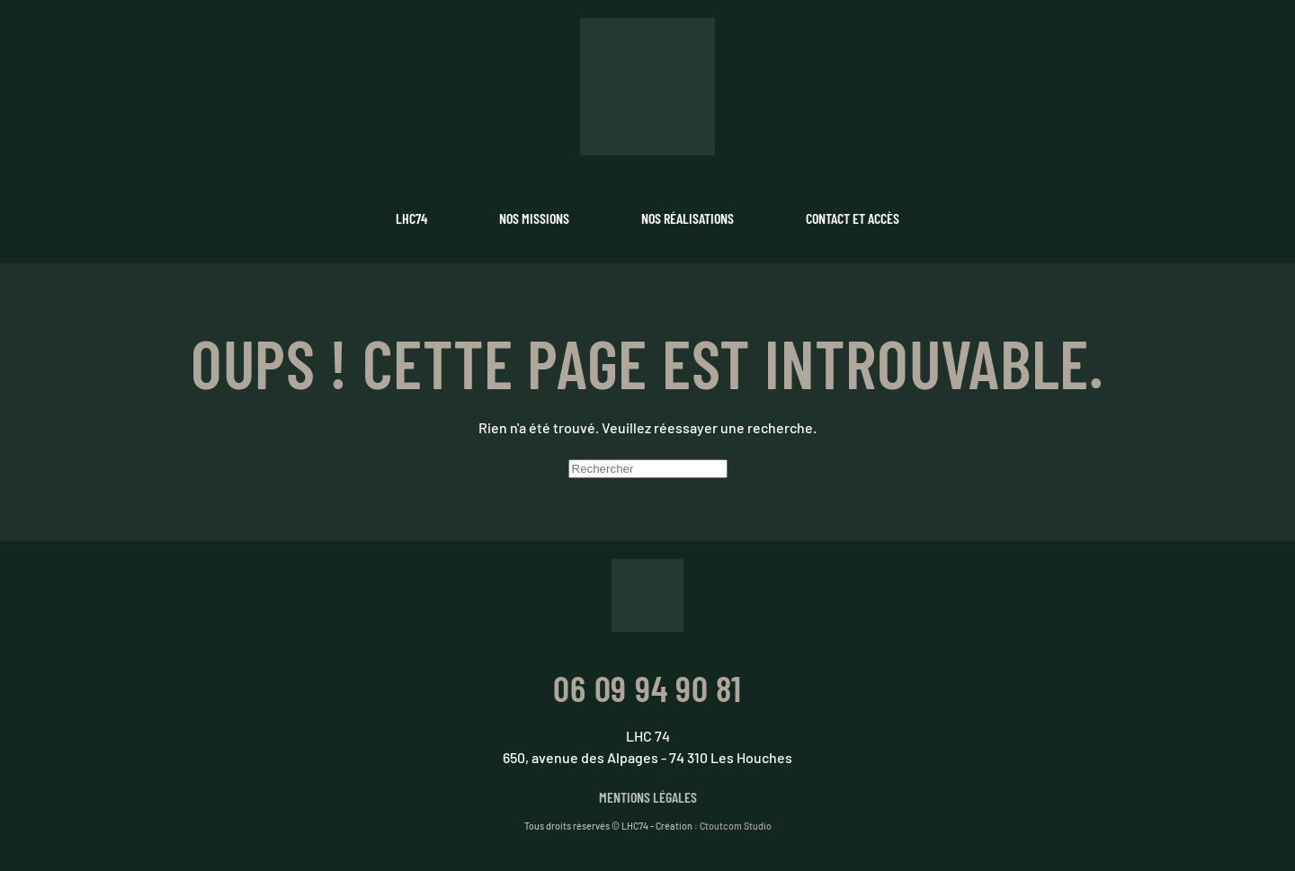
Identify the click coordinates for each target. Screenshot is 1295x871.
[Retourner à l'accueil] (647, 87)
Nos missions (534, 218)
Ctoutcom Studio (736, 825)
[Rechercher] (648, 468)
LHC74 (411, 218)
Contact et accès (852, 218)
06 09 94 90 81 (647, 687)
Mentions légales (648, 796)
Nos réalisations (687, 218)
